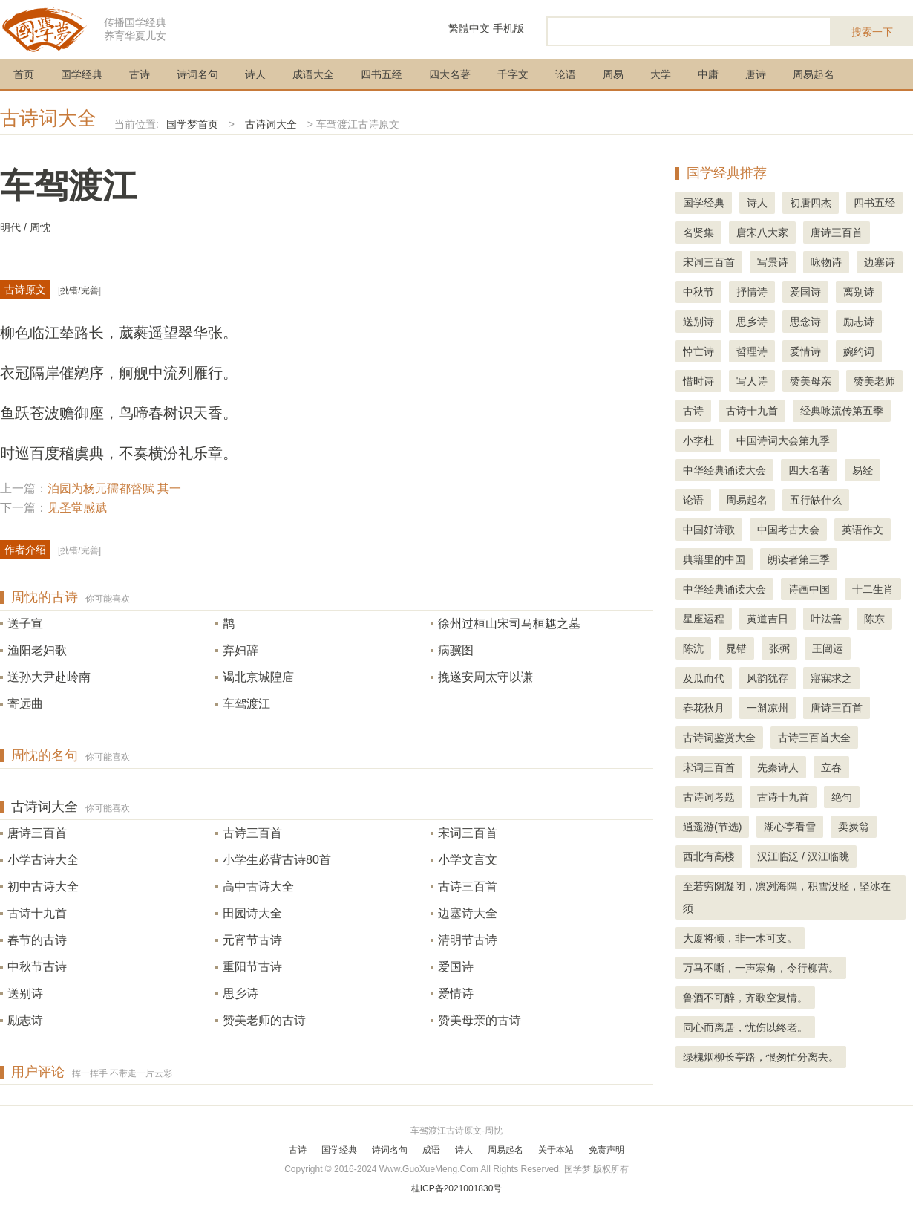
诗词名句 (197, 74)
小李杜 (698, 440)
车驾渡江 (246, 703)
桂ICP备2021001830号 (457, 1188)
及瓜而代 (703, 678)
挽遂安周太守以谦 (485, 677)
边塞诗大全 (467, 913)
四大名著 (450, 74)
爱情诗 (456, 993)
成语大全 (313, 74)
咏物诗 (826, 262)
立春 (831, 767)
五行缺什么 (816, 500)
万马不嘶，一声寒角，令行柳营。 (761, 968)
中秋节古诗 (37, 966)
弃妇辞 (240, 650)
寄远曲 (25, 703)
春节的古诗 (37, 940)
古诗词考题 (709, 797)
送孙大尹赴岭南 (49, 677)
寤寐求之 (831, 678)
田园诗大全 (252, 913)
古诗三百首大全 (814, 738)
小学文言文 (467, 859)
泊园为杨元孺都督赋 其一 (114, 488)
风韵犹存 (767, 678)
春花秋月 (703, 708)
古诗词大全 (48, 118)
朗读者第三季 (799, 559)
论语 (565, 74)
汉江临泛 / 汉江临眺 (803, 856)
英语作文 (862, 530)
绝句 (841, 797)
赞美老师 (874, 381)
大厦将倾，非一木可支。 (740, 938)
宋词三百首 (467, 833)
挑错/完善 (79, 290)
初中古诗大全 (43, 886)
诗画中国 (809, 589)
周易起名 (813, 74)
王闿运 (827, 648)
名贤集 (698, 232)
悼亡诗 (698, 351)
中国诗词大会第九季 (783, 440)
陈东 (874, 619)
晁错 (736, 648)
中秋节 (698, 292)
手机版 (508, 28)
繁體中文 (469, 28)
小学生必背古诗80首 (277, 859)
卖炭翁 (853, 827)
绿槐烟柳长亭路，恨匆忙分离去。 (761, 1057)
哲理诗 (752, 351)
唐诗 (755, 74)
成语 (431, 1150)
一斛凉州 (767, 708)
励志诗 (25, 1020)
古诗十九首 (37, 913)
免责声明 (606, 1150)
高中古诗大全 (258, 886)
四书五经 (381, 74)
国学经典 (81, 74)
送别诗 (25, 993)
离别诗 (858, 292)
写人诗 (752, 381)
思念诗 (805, 322)
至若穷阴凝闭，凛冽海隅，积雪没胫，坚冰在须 (787, 897)
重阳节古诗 (252, 966)
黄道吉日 (767, 619)
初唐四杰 (810, 203)
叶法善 (826, 619)
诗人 (255, 74)
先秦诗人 (778, 767)
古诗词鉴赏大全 (719, 738)
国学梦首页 (192, 124)
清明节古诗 (467, 940)
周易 (613, 74)
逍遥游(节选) (712, 827)
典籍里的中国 (714, 559)
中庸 (708, 74)
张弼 (779, 648)
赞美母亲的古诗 (479, 1020)
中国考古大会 (788, 530)
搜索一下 (872, 32)
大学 (660, 74)
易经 (862, 470)
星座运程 (703, 619)
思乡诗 (240, 993)
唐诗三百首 (37, 833)
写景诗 (772, 262)
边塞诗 (879, 262)
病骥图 (456, 650)
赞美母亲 (810, 381)
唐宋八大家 (762, 232)
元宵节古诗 (252, 940)
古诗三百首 (252, 833)
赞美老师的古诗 (264, 1020)
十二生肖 (873, 589)
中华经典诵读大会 (724, 470)
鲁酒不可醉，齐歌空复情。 (745, 998)
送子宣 (25, 623)
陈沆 (693, 648)
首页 (23, 74)
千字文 (513, 74)
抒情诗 (752, 292)
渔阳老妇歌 (37, 650)
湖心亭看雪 (790, 827)
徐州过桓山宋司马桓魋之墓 (509, 623)
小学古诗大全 (43, 859)
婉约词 (858, 351)
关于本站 (556, 1150)
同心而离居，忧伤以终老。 (745, 1027)
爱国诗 (456, 966)
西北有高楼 (709, 856)
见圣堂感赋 (77, 507)
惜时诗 (698, 381)
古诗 (139, 74)
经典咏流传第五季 (841, 411)
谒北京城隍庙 (258, 677)
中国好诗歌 (709, 530)
